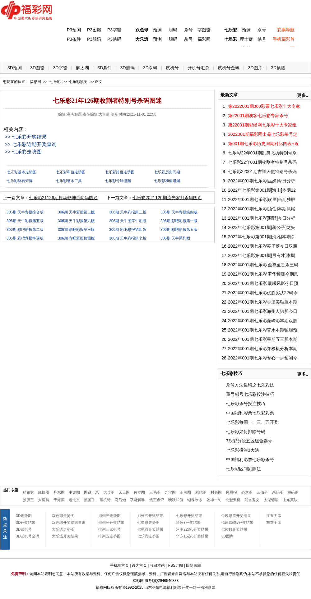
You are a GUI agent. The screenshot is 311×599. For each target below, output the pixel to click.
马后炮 (120, 500)
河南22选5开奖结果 (192, 529)
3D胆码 (127, 67)
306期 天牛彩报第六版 (76, 221)
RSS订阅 (175, 565)
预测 (157, 29)
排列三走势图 (109, 516)
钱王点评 (156, 500)
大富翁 (43, 500)
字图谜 (204, 29)
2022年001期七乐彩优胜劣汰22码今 (263, 292)
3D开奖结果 (25, 522)
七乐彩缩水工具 (69, 181)
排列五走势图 (109, 536)
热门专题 (10, 490)
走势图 (267, 53)
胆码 (173, 29)
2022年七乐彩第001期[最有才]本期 (261, 255)
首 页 (12, 53)
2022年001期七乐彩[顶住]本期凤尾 (261, 208)
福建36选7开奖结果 (237, 522)
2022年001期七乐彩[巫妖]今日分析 (261, 180)
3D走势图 (24, 516)
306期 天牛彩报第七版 (127, 238)
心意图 (247, 492)
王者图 (185, 492)
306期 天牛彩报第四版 (178, 212)
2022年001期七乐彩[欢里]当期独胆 (261, 199)
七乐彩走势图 (148, 536)
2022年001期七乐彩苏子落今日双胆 (262, 246)
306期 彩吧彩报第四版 (127, 229)
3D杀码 (150, 67)
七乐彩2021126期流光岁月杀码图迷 (167, 197)
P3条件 (74, 39)
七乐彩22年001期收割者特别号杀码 (262, 162)
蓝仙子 (262, 492)
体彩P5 (140, 53)
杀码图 (277, 492)
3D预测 (14, 67)
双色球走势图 (63, 516)
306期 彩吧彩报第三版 (76, 229)
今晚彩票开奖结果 (236, 516)
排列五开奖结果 (150, 516)
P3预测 (74, 29)
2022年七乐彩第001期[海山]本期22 (262, 190)
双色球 (141, 29)
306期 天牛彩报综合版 (25, 212)
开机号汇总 (198, 67)
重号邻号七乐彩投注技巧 (250, 394)
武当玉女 (251, 500)
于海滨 (59, 500)
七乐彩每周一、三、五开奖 (252, 422)
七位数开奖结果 (234, 529)
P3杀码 (114, 39)
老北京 (74, 500)
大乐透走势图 (63, 529)
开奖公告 (293, 53)
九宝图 (170, 492)
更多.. (302, 95)
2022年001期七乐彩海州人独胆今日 (262, 311)
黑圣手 (89, 500)
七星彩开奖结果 (150, 529)
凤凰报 (231, 492)
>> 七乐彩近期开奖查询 (31, 144)
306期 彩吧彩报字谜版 (25, 238)
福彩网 (204, 39)
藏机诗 (105, 500)
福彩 (99, 587)
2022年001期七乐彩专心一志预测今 (262, 357)
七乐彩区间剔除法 (243, 468)
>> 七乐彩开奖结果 (26, 136)
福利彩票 (207, 587)
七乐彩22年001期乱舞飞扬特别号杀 (262, 152)
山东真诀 (290, 500)
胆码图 (293, 492)
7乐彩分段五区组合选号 (249, 440)
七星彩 (230, 39)
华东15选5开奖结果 (192, 536)
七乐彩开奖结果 (189, 516)
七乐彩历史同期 (167, 172)
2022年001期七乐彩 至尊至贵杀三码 (263, 264)
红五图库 (273, 516)
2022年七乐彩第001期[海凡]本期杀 (261, 236)
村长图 (216, 492)
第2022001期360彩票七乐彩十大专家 (264, 106)
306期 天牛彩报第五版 (25, 221)
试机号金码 (228, 67)
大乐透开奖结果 (65, 536)
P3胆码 (94, 39)
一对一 (194, 587)
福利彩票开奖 (178, 587)
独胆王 (28, 500)
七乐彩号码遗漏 (118, 181)
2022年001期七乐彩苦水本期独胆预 (262, 329)
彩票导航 (286, 29)
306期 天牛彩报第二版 (76, 212)
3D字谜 (60, 67)
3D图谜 (37, 67)
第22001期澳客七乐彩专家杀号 (258, 115)
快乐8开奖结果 (188, 522)
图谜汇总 (91, 492)
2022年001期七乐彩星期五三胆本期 (262, 339)
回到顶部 (193, 565)
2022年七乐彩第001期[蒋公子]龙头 (261, 227)
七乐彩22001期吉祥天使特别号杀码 (262, 171)
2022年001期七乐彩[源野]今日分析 (261, 218)
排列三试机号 (109, 529)
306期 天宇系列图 (175, 238)
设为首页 (139, 565)
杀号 (188, 29)
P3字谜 (114, 29)
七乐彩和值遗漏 (167, 181)
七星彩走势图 (148, 522)
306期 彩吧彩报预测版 (76, 238)
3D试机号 (24, 529)
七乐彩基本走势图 (21, 172)
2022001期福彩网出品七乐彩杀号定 (262, 134)
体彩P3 (64, 53)
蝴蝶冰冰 (194, 500)
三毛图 (154, 492)
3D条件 (104, 67)
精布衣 (28, 492)
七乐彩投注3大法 (242, 450)
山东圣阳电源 (155, 587)
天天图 (124, 492)
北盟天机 (232, 500)
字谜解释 (137, 500)
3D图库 (255, 67)
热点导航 (242, 53)
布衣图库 (273, 522)
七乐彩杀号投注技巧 (245, 403)
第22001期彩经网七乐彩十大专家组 (262, 124)
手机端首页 (119, 565)
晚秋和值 (175, 500)
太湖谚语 (271, 500)
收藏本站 (157, 565)
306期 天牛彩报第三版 (127, 212)
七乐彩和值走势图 (71, 172)
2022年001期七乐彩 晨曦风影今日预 (263, 283)
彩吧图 (201, 492)
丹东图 (59, 492)
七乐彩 (230, 29)
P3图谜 (94, 29)
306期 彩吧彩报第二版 (25, 229)
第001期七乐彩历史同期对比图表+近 (263, 143)
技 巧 (216, 53)
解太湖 (82, 67)
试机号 (172, 67)
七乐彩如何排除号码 (245, 431)
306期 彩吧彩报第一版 (178, 221)
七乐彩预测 (78, 82)
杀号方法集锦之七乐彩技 (250, 384)
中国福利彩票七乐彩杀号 (250, 459)
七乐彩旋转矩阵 (20, 181)
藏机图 (43, 492)
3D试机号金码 (27, 536)
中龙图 (74, 492)
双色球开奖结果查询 (69, 522)
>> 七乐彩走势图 (23, 151)
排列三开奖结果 (111, 522)
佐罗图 (139, 492)
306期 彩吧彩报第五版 (178, 229)
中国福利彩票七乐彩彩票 (250, 412)
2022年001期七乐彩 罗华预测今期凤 (263, 274)
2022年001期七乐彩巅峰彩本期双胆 (262, 320)
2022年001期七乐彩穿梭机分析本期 (262, 348)
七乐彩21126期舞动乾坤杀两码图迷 (63, 197)
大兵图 (108, 492)
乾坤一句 (214, 500)
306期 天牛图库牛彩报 (127, 221)
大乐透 (141, 39)
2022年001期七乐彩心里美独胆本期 (262, 302)
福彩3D (38, 53)
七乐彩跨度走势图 (120, 172)
